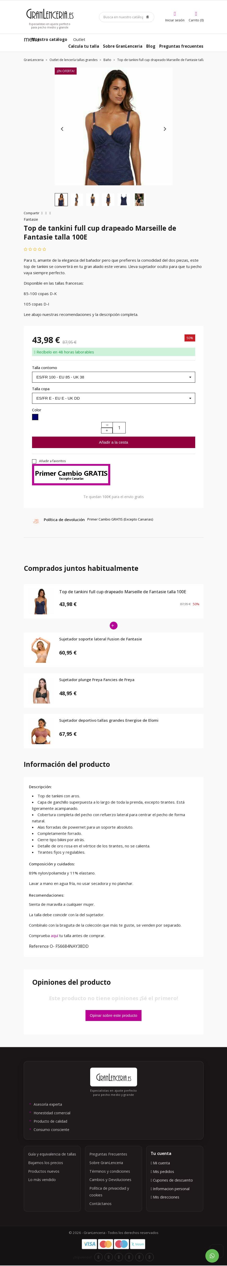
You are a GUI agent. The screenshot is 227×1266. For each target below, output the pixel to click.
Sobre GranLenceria (106, 1162)
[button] (61, 199)
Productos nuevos (43, 1171)
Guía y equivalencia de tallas (52, 1154)
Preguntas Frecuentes (108, 1154)
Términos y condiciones (109, 1171)
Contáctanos (100, 1203)
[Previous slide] (62, 129)
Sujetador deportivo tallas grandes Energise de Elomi (108, 720)
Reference (39, 946)
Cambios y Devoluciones (110, 1179)
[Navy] (35, 418)
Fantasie (31, 219)
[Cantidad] (119, 427)
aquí (55, 935)
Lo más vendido (42, 1179)
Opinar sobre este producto (113, 1015)
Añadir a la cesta (113, 442)
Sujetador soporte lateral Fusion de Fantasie (100, 639)
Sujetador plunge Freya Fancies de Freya (96, 679)
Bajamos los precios (45, 1162)
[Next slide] (164, 129)
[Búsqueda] (126, 17)
